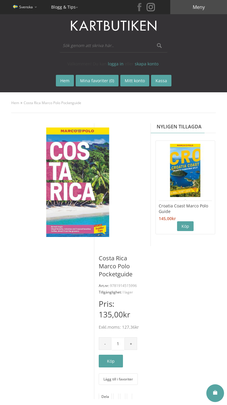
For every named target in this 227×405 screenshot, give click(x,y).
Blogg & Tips (63, 7)
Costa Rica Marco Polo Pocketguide (52, 102)
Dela (105, 396)
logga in (116, 64)
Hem (15, 102)
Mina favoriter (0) (97, 80)
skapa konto (146, 64)
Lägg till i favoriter (118, 379)
